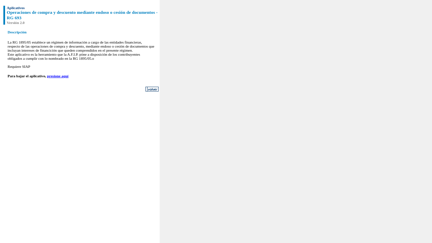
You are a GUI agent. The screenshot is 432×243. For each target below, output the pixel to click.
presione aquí (58, 76)
